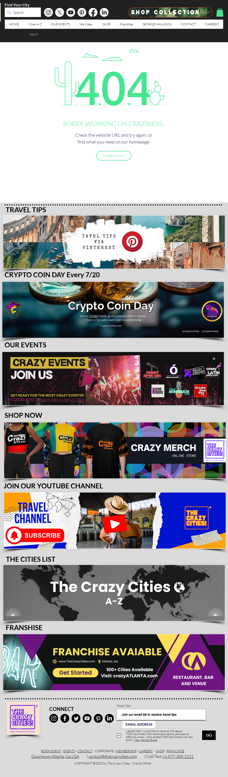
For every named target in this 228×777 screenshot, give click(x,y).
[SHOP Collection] (170, 12)
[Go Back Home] (113, 156)
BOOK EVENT (51, 751)
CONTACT (84, 751)
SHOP (160, 751)
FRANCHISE (175, 751)
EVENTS (69, 751)
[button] (219, 12)
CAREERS (146, 751)
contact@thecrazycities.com (113, 756)
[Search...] (22, 12)
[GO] (209, 735)
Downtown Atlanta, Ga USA (55, 756)
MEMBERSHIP (126, 751)
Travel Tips (124, 705)
